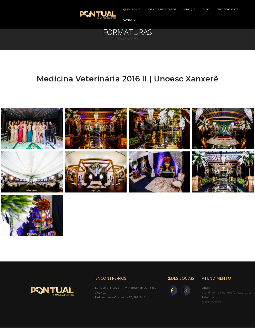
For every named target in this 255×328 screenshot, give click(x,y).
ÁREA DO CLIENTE (200, 9)
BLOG (179, 9)
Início (121, 39)
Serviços (132, 39)
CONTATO (225, 9)
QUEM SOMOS (105, 9)
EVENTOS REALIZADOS (135, 9)
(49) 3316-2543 (211, 302)
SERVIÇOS (162, 9)
